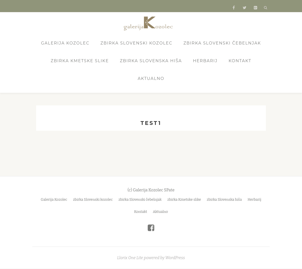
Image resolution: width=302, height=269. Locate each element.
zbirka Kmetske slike (80, 60)
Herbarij (205, 60)
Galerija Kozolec (65, 43)
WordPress (175, 257)
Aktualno (151, 78)
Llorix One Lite (130, 257)
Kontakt (240, 60)
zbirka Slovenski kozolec (136, 43)
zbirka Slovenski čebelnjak (222, 43)
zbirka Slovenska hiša (151, 60)
